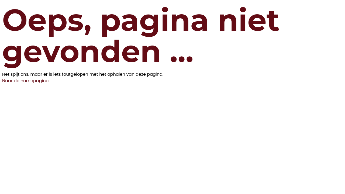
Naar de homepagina (25, 81)
